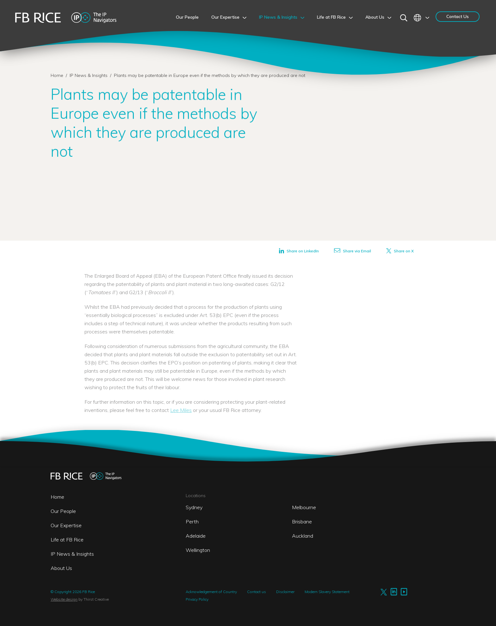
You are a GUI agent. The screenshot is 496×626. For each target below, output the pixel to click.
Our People (63, 511)
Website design (64, 599)
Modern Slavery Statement (327, 591)
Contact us (256, 591)
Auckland (302, 536)
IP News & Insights (89, 75)
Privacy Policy (197, 599)
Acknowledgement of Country (211, 591)
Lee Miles (181, 410)
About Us (61, 568)
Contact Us (457, 16)
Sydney (194, 507)
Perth (192, 521)
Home (57, 75)
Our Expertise (66, 525)
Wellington (198, 550)
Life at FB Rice (67, 539)
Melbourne (304, 507)
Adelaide (196, 536)
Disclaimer (285, 591)
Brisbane (302, 521)
